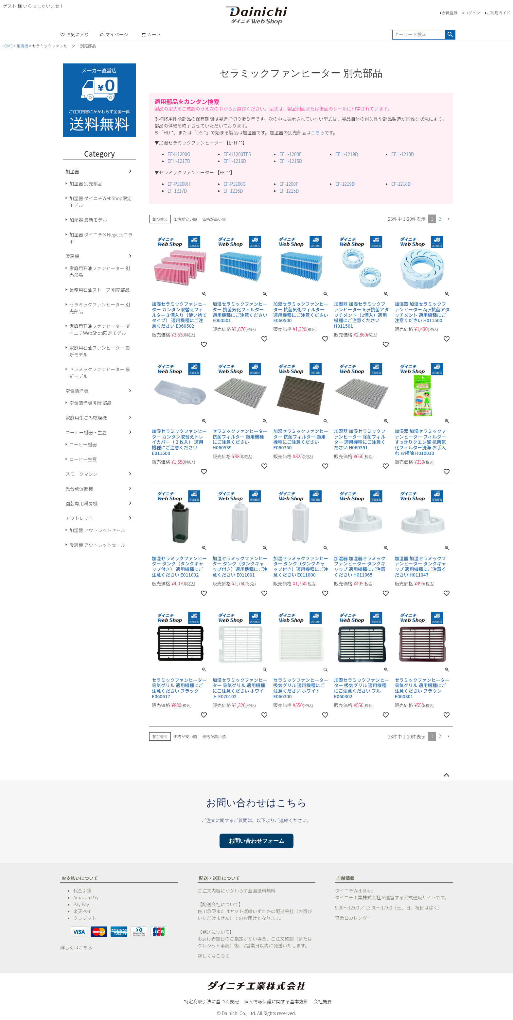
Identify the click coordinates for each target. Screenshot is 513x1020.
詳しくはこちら (76, 947)
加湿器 (72, 171)
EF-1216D (233, 190)
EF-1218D (401, 184)
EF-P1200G (234, 184)
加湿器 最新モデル (88, 219)
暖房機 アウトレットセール (97, 545)
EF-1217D (177, 190)
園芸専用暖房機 (81, 503)
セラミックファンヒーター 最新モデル (99, 372)
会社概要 (322, 1001)
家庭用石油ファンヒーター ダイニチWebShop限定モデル (99, 329)
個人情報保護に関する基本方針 (276, 1001)
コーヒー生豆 (83, 459)
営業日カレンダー (353, 917)
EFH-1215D (290, 161)
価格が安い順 (185, 219)
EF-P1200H (179, 184)
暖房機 (22, 45)
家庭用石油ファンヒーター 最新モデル (99, 351)
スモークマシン (81, 474)
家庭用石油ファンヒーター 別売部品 (99, 271)
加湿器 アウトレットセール (97, 530)
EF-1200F (288, 184)
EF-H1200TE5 (237, 154)
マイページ (113, 34)
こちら (318, 132)
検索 (450, 34)
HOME (7, 45)
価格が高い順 (214, 219)
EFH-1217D (179, 161)
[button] (448, 219)
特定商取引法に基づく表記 (211, 1001)
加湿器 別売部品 (85, 183)
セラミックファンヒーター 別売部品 (99, 308)
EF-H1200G (179, 154)
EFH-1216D (234, 161)
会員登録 (449, 12)
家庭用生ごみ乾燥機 (86, 417)
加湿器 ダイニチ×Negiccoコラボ (101, 238)
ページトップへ (446, 775)
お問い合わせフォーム (256, 841)
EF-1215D (289, 190)
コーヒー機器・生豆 (86, 432)
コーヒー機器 (83, 444)
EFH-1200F (290, 154)
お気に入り (74, 34)
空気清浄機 (76, 391)
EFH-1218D (402, 154)
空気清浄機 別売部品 (90, 403)
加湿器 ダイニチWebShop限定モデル (100, 201)
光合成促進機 (79, 488)
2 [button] (440, 219)
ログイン (472, 12)
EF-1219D (345, 184)
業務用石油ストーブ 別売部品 (99, 289)
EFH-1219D (346, 154)
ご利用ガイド (498, 12)
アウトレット (79, 518)
